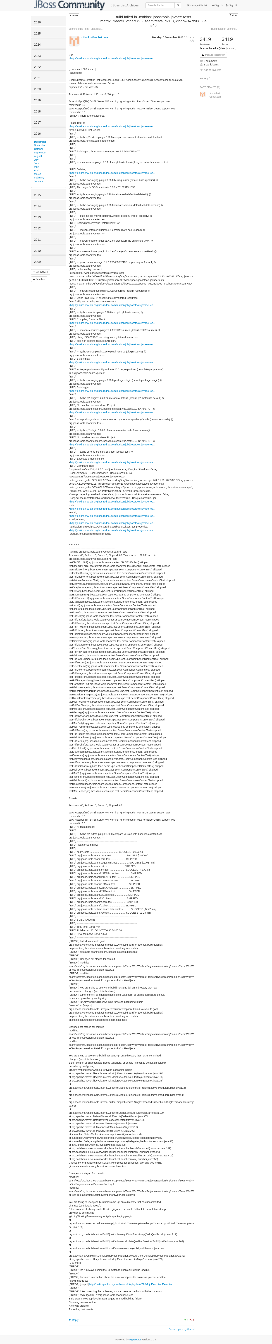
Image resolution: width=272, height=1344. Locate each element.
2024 (37, 44)
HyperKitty (135, 1339)
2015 (37, 195)
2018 (37, 111)
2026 (37, 22)
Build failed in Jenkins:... (224, 28)
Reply (73, 1320)
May (36, 166)
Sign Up (232, 5)
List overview (40, 272)
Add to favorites (210, 69)
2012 (37, 228)
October (38, 149)
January (38, 181)
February (39, 177)
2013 (37, 217)
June (36, 163)
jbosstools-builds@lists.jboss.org (218, 48)
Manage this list (197, 5)
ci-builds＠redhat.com (95, 37)
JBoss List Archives (86, 5)
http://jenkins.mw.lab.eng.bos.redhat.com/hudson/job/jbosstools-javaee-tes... (112, 58)
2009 (37, 262)
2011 (37, 239)
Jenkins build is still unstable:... (86, 28)
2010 (37, 250)
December (40, 141)
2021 (37, 78)
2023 (37, 56)
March (37, 174)
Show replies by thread (181, 1329)
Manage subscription (213, 55)
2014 (37, 206)
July (36, 159)
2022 (37, 67)
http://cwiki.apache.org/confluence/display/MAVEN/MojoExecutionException (131, 1284)
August (38, 156)
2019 (37, 100)
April (36, 170)
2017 (37, 122)
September (40, 152)
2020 (37, 89)
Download (39, 279)
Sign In (217, 5)
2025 (37, 33)
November (40, 145)
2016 (37, 133)
